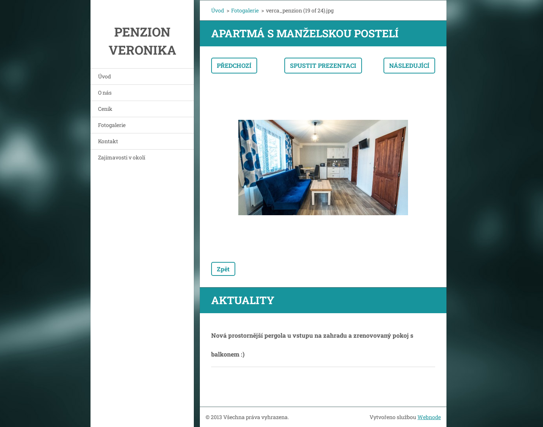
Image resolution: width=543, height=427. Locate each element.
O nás (105, 92)
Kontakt (108, 141)
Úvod (104, 76)
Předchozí (234, 65)
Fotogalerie (112, 125)
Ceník (105, 108)
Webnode (429, 417)
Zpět (223, 269)
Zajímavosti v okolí (121, 157)
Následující (409, 65)
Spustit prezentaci (323, 65)
